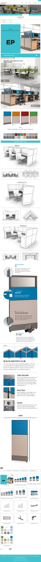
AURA (14, 14)
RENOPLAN (19, 14)
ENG (39, 0)
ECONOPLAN (25, 14)
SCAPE (10, 14)
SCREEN (31, 14)
